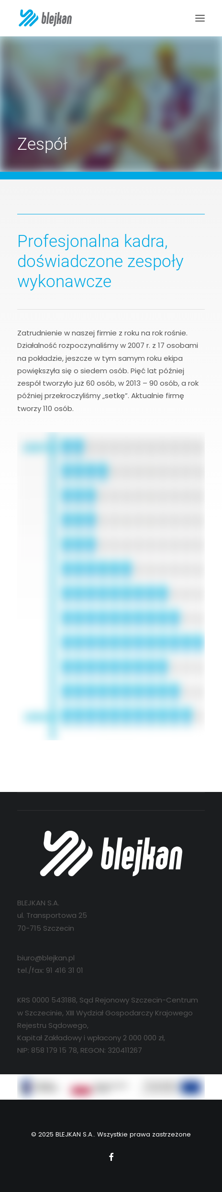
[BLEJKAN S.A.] (45, 18)
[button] (200, 18)
